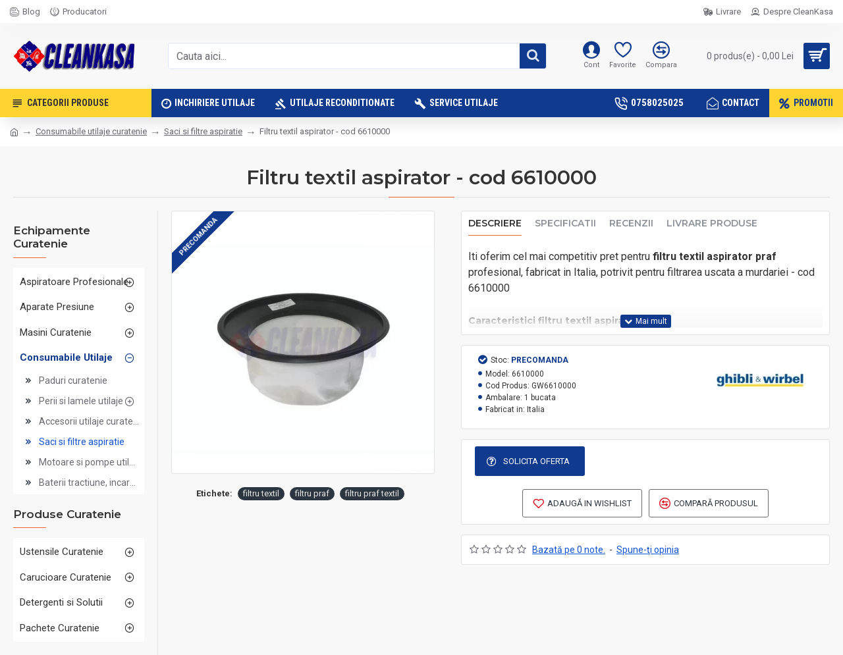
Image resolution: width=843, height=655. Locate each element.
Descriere (495, 223)
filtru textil (261, 493)
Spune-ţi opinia (647, 549)
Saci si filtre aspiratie (203, 131)
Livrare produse (711, 223)
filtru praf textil (372, 493)
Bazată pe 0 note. (568, 549)
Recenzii (631, 223)
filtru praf (312, 493)
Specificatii (565, 223)
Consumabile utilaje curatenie (91, 131)
